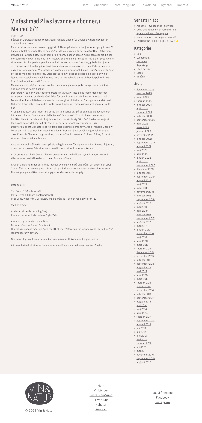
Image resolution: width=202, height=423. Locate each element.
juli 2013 (141, 328)
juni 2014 (142, 305)
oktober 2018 (144, 195)
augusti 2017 (144, 222)
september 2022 (146, 142)
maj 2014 (142, 309)
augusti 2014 (144, 301)
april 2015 (142, 275)
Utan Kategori (144, 69)
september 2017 (145, 218)
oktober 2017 (144, 214)
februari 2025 (144, 101)
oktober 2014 (144, 294)
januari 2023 (144, 131)
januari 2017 (143, 229)
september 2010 (146, 358)
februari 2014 (144, 316)
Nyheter (166, 5)
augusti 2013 (144, 324)
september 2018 (146, 199)
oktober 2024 (144, 104)
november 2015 (145, 256)
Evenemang (143, 57)
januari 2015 (144, 286)
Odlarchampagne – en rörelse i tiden (157, 29)
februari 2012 (144, 343)
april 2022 (142, 154)
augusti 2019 (144, 180)
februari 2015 (144, 282)
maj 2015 (142, 271)
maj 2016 (142, 237)
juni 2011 (141, 347)
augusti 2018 (144, 203)
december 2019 (145, 169)
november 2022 (145, 135)
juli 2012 (141, 332)
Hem (85, 5)
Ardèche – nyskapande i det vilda (155, 25)
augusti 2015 (144, 267)
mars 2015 (143, 279)
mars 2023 (143, 127)
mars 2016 (143, 244)
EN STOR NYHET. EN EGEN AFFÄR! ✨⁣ (158, 41)
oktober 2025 (144, 93)
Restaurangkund (124, 5)
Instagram (162, 402)
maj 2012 (142, 339)
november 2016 (145, 233)
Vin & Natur (19, 5)
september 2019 (146, 176)
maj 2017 (142, 226)
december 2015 (145, 252)
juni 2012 (142, 335)
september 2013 (145, 320)
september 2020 (146, 165)
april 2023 (142, 123)
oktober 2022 (144, 138)
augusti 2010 (144, 362)
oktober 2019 (144, 173)
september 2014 (146, 297)
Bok (139, 54)
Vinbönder (100, 5)
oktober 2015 (144, 260)
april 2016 (142, 241)
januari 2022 (144, 157)
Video (140, 72)
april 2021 (142, 161)
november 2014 (145, 290)
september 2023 (146, 119)
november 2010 (145, 354)
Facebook (162, 397)
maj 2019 (142, 184)
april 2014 (142, 313)
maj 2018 (142, 207)
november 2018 (145, 191)
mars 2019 (143, 188)
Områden (142, 61)
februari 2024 (144, 112)
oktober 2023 (144, 116)
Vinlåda (141, 76)
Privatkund (148, 5)
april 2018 (142, 210)
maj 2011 (141, 350)
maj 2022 (142, 150)
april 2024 (142, 108)
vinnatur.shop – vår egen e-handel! (156, 37)
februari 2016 (144, 248)
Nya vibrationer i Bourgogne (152, 33)
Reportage (142, 65)
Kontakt (182, 5)
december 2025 (145, 89)
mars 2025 (143, 97)
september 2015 (146, 263)
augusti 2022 (144, 146)
